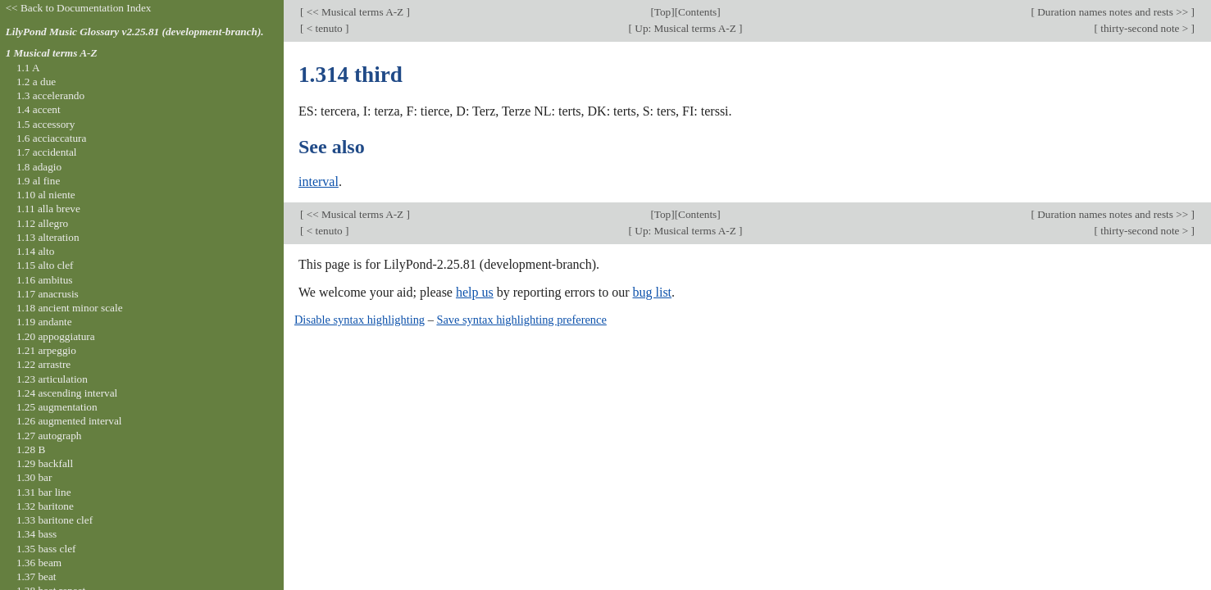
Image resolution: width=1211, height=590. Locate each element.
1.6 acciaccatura (51, 138)
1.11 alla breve (48, 208)
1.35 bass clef (46, 548)
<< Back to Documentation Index (79, 8)
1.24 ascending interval (66, 393)
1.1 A (28, 67)
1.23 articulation (52, 379)
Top (662, 12)
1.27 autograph (49, 435)
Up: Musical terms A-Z (685, 28)
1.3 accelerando (50, 95)
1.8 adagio (38, 167)
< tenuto (324, 28)
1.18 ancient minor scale (69, 308)
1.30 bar (34, 477)
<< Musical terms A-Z (354, 12)
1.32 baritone (45, 506)
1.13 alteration (48, 237)
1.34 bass (36, 534)
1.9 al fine (38, 181)
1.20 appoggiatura (55, 336)
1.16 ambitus (44, 280)
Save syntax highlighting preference (521, 319)
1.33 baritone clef (54, 520)
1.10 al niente (45, 194)
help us (475, 292)
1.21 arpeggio (46, 350)
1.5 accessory (45, 124)
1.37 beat (36, 576)
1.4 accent (38, 109)
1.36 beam (38, 562)
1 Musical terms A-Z (52, 53)
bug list (652, 292)
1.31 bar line (43, 492)
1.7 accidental (46, 152)
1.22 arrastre (43, 364)
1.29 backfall (44, 463)
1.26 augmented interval (69, 421)
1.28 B (30, 449)
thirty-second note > (1144, 28)
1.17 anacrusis (47, 294)
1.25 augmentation (57, 407)
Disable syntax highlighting (359, 319)
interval (318, 181)
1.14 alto (35, 251)
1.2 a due (36, 81)
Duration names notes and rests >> (1113, 12)
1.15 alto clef (45, 265)
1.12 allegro (42, 223)
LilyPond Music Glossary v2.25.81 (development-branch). (135, 31)
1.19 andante (44, 321)
